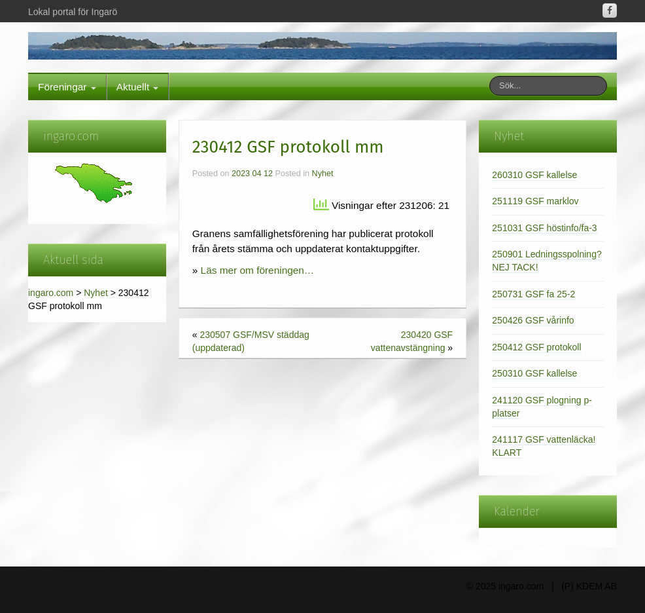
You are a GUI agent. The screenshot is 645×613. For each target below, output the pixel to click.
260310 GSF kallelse (534, 175)
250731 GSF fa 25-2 (533, 294)
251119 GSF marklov (535, 201)
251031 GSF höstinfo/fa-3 (544, 228)
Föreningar (67, 86)
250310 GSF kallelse (534, 373)
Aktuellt (137, 86)
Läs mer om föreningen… (258, 270)
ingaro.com (50, 293)
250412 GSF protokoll (536, 347)
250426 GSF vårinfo (533, 320)
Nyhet (96, 293)
